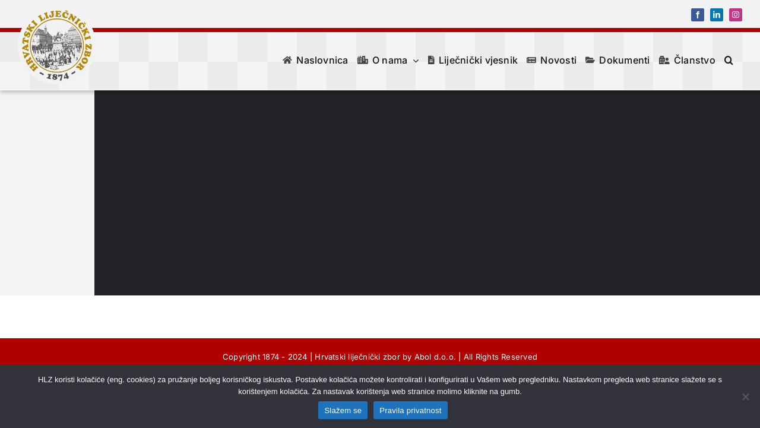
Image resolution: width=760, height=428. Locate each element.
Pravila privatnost (410, 410)
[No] (745, 396)
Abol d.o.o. (435, 356)
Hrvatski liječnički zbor (357, 356)
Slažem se (343, 410)
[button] (737, 60)
